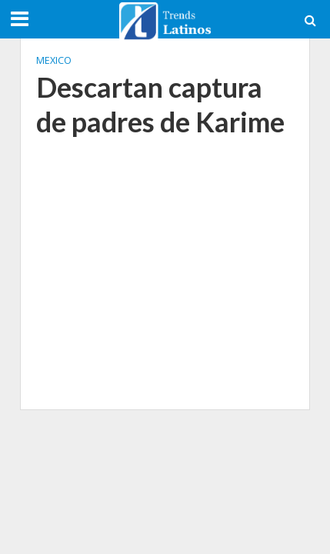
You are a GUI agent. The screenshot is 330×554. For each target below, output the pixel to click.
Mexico (54, 60)
